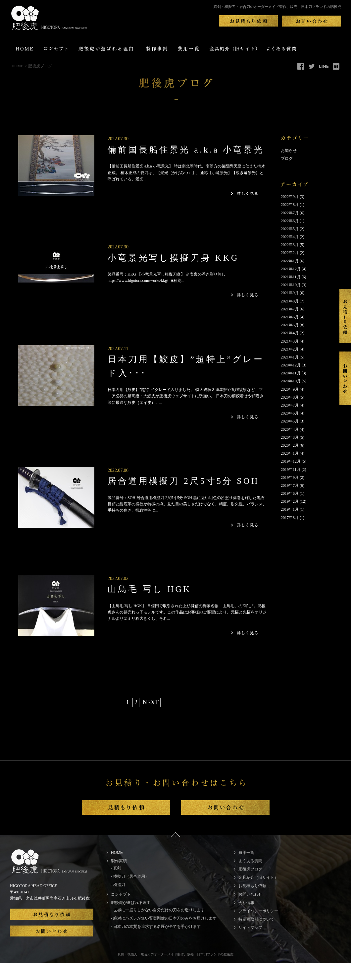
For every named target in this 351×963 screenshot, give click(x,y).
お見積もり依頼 (252, 885)
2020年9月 (290, 389)
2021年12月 (291, 269)
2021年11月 (291, 277)
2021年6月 (290, 317)
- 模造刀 (118, 884)
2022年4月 (290, 236)
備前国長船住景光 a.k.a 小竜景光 (186, 150)
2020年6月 (290, 413)
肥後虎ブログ (250, 869)
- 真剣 (116, 868)
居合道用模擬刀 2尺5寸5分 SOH (183, 481)
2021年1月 (290, 357)
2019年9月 (290, 477)
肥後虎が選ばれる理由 (131, 902)
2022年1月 (290, 261)
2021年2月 (290, 349)
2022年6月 (290, 221)
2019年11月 (291, 469)
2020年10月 (291, 381)
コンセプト (121, 894)
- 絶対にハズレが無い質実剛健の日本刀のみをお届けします (164, 918)
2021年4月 (290, 333)
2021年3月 (290, 341)
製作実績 (119, 861)
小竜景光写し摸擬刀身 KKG (173, 258)
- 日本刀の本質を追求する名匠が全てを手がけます (156, 926)
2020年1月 (290, 453)
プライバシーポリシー (258, 911)
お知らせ (289, 150)
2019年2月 (290, 501)
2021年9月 (290, 292)
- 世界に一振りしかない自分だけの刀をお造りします (158, 910)
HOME (17, 66)
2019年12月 (291, 461)
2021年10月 (291, 285)
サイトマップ (250, 927)
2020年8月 (290, 397)
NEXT (151, 702)
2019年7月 (290, 485)
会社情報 (246, 902)
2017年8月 (290, 517)
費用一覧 (246, 852)
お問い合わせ (250, 894)
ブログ (287, 158)
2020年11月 (291, 373)
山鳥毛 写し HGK (149, 589)
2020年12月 (291, 365)
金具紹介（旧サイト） (258, 877)
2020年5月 (290, 421)
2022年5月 (290, 228)
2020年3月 (290, 437)
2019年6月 (290, 493)
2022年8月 (290, 204)
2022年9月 (290, 196)
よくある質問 (250, 861)
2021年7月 (290, 309)
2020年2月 (290, 445)
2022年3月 (290, 244)
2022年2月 (290, 252)
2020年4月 (290, 429)
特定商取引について (256, 919)
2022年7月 (290, 213)
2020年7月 (290, 405)
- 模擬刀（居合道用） (130, 876)
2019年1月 (290, 509)
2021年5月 (290, 325)
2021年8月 (290, 301)
